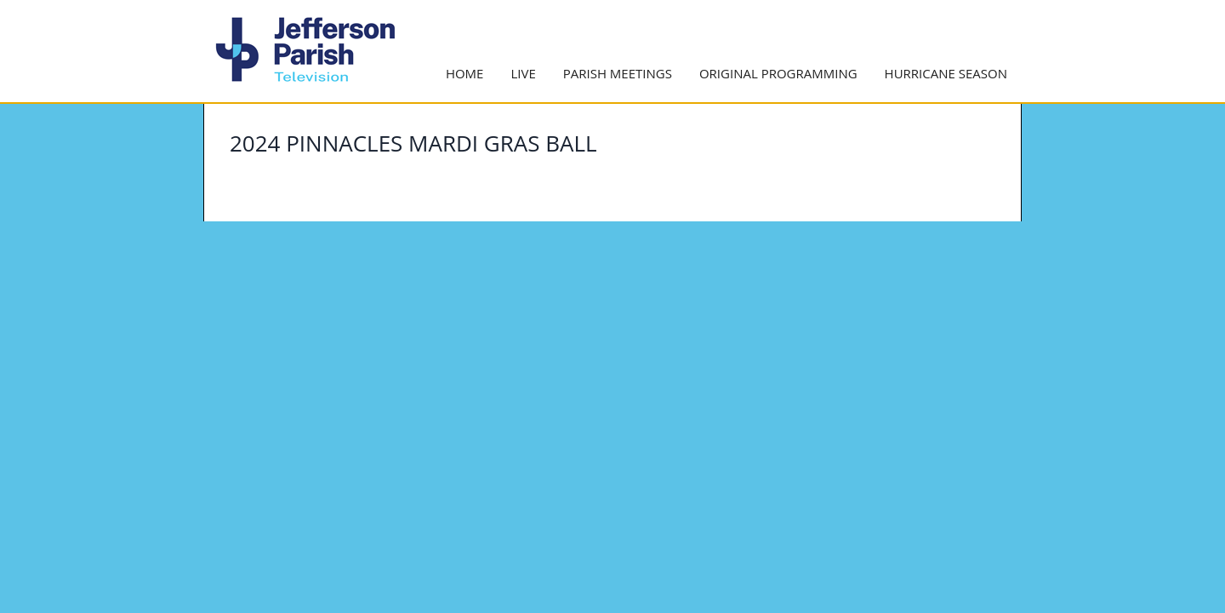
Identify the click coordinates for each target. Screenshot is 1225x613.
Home (465, 73)
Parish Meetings (617, 73)
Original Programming (778, 73)
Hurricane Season (946, 73)
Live (522, 73)
